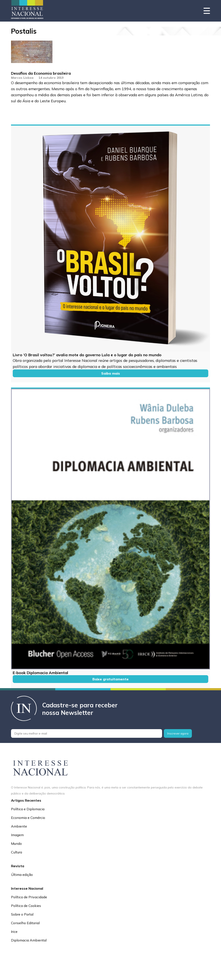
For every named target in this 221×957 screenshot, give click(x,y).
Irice (14, 931)
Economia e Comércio (28, 817)
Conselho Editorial (25, 923)
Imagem (17, 835)
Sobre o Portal (22, 914)
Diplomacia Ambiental (29, 940)
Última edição (22, 874)
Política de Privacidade (29, 897)
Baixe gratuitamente (110, 679)
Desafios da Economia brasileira (41, 73)
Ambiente (19, 826)
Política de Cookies (26, 905)
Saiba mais (110, 373)
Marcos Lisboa (22, 78)
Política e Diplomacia (27, 809)
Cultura (16, 852)
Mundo (16, 843)
